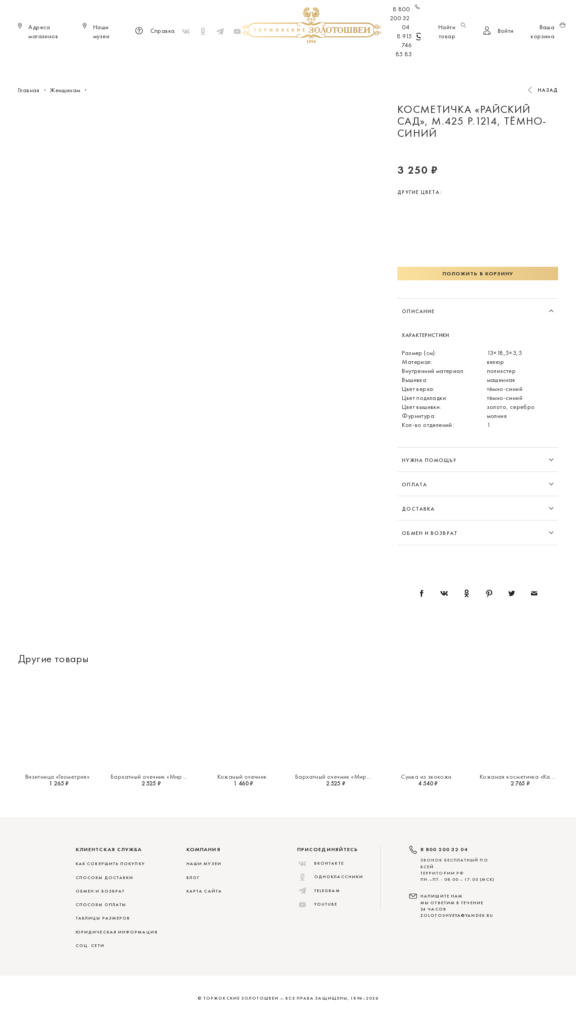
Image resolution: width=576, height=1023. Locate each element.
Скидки (424, 58)
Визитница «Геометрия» (57, 776)
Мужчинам (318, 58)
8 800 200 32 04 (405, 17)
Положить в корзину (477, 273)
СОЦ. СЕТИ (90, 945)
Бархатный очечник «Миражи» (153, 776)
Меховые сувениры (213, 58)
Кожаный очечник (242, 776)
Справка (153, 31)
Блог (192, 877)
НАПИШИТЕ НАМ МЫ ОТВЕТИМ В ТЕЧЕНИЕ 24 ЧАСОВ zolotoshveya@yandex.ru (456, 905)
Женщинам (272, 58)
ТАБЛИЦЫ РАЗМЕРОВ (103, 918)
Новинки (158, 58)
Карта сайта (204, 891)
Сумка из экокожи (426, 776)
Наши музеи (203, 863)
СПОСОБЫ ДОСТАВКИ (104, 877)
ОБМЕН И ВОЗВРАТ (100, 891)
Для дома (361, 58)
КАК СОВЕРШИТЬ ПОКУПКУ (110, 863)
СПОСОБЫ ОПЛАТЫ (101, 904)
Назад (548, 90)
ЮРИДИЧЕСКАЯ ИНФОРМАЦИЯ (117, 932)
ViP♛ (394, 58)
